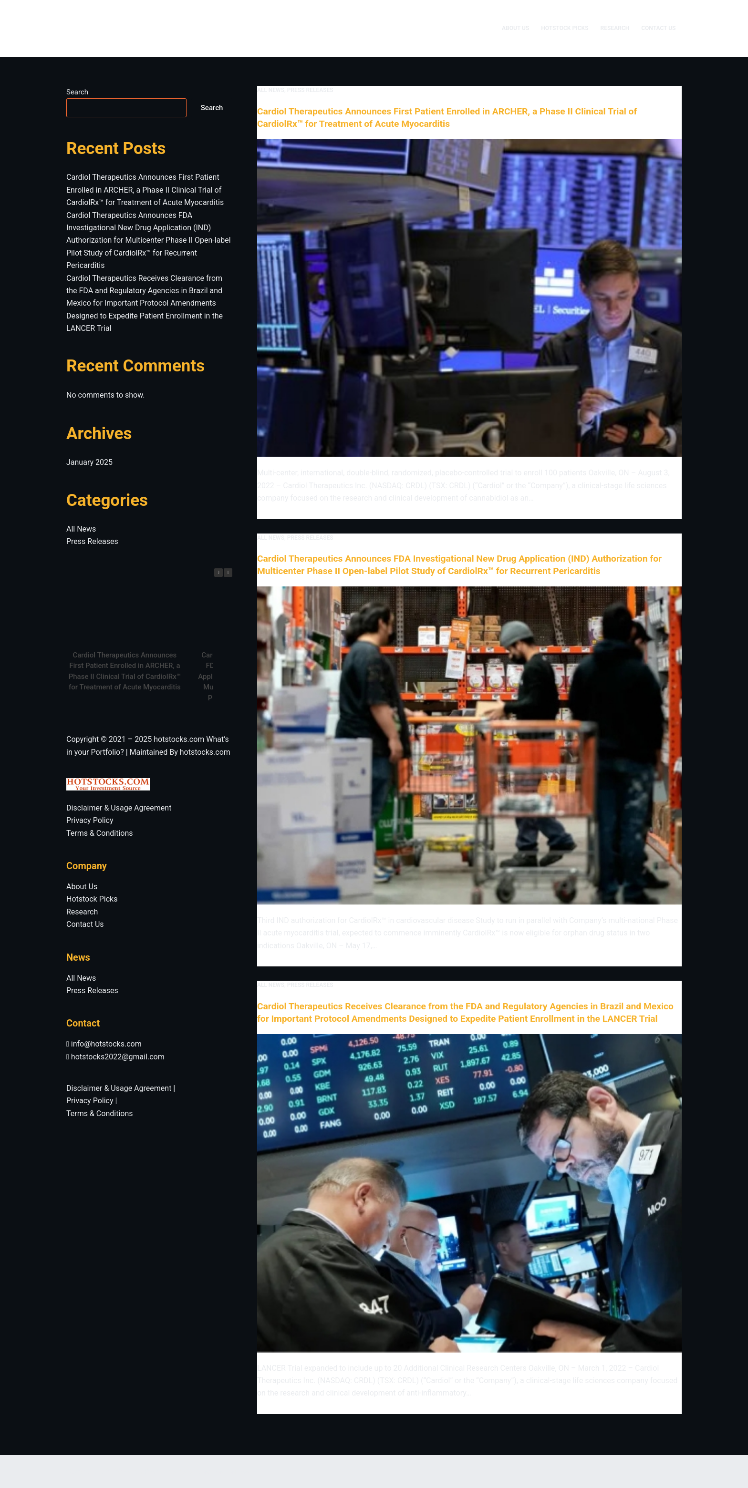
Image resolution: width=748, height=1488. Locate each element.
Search (77, 92)
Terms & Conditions (99, 833)
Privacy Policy (90, 820)
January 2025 (89, 462)
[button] (228, 572)
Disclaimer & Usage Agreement (118, 807)
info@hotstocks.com (104, 1043)
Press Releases (310, 90)
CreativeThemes (223, 1471)
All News (270, 90)
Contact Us (658, 28)
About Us (515, 28)
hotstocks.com (179, 739)
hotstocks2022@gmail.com (115, 1056)
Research (615, 28)
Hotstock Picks (564, 28)
